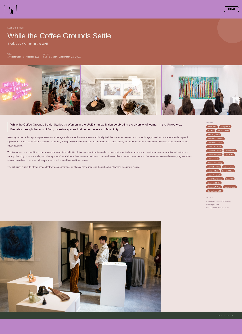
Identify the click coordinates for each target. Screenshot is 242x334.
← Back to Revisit (225, 315)
